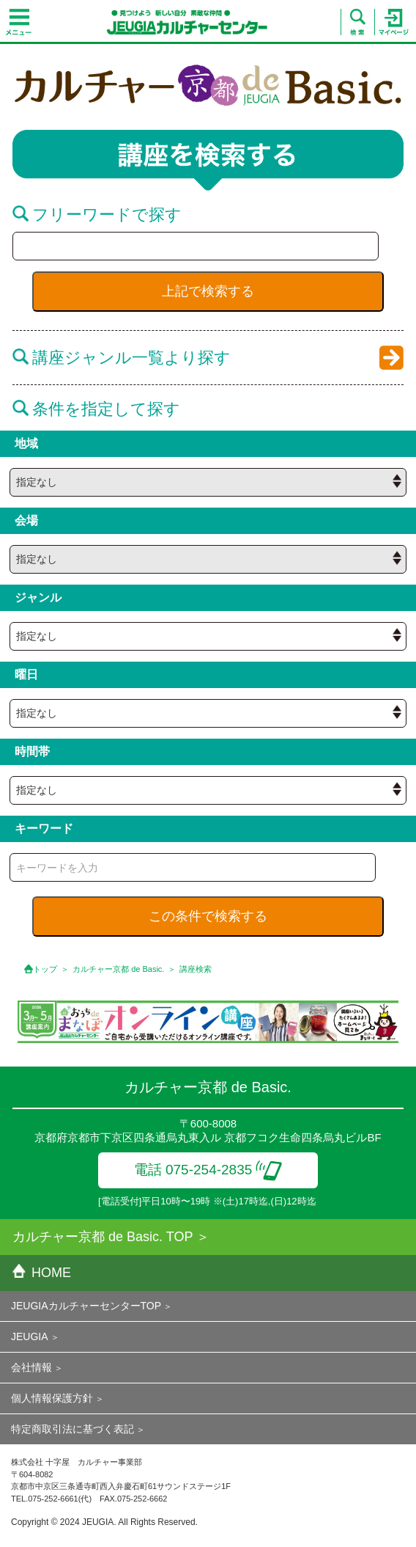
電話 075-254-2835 (208, 1169)
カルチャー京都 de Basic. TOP (102, 1236)
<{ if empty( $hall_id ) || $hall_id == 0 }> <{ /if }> (208, 482)
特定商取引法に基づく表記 (72, 1429)
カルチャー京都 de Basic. (118, 969)
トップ (45, 969)
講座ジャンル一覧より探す (121, 357)
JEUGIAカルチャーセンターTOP (86, 1306)
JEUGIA (29, 1336)
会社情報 (31, 1367)
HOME (41, 1272)
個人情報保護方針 (52, 1398)
